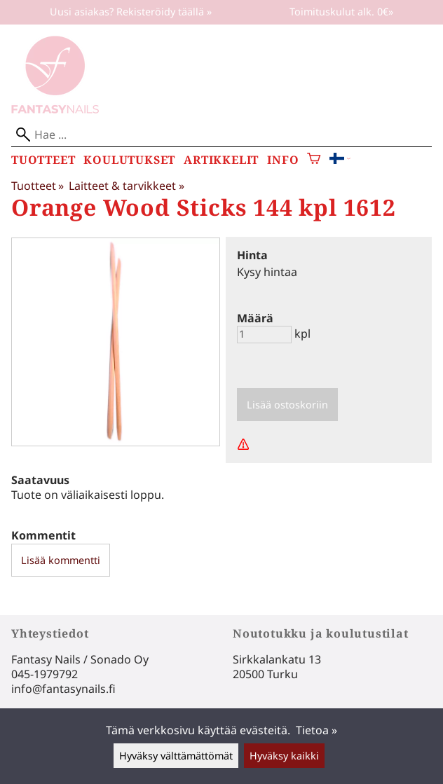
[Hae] (221, 135)
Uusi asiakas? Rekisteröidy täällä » (131, 11)
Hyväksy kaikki (284, 755)
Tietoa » (316, 730)
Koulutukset (129, 160)
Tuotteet (43, 160)
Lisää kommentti (60, 560)
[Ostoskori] (313, 160)
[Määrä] (264, 334)
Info (283, 160)
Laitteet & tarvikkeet (126, 185)
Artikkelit (221, 160)
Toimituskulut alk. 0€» (341, 11)
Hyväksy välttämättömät (176, 755)
